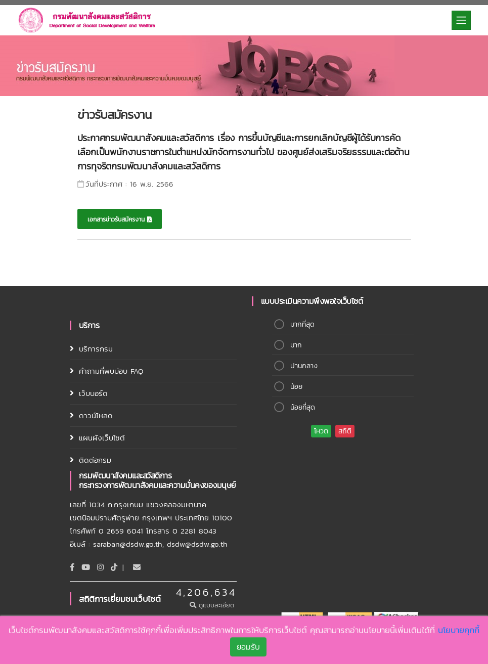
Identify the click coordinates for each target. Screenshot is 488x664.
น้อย (296, 386)
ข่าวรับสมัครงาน (114, 114)
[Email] (137, 567)
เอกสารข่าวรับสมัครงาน (119, 219)
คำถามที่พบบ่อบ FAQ (111, 371)
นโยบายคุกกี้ (458, 631)
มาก (296, 345)
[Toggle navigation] (461, 20)
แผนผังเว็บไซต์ (102, 438)
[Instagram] (100, 567)
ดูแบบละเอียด (213, 605)
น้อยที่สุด (302, 407)
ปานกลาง (304, 366)
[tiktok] (114, 567)
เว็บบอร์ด (93, 393)
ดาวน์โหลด (96, 415)
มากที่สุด (302, 324)
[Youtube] (85, 567)
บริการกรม (96, 349)
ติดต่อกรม (95, 460)
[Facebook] (72, 567)
